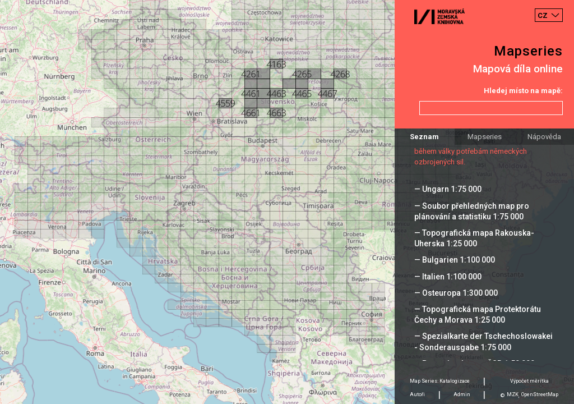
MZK (513, 394)
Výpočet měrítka (529, 381)
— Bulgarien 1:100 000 (454, 259)
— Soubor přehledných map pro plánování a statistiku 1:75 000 (471, 211)
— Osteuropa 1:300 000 (456, 292)
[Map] (287, 202)
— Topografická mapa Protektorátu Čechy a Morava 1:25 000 (477, 314)
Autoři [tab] (417, 394)
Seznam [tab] (424, 136)
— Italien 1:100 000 (448, 276)
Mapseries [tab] (484, 136)
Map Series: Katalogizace (440, 381)
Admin (461, 394)
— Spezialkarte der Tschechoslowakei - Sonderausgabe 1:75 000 (483, 341)
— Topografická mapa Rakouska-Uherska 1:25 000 (474, 238)
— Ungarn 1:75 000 (448, 189)
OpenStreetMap (539, 394)
